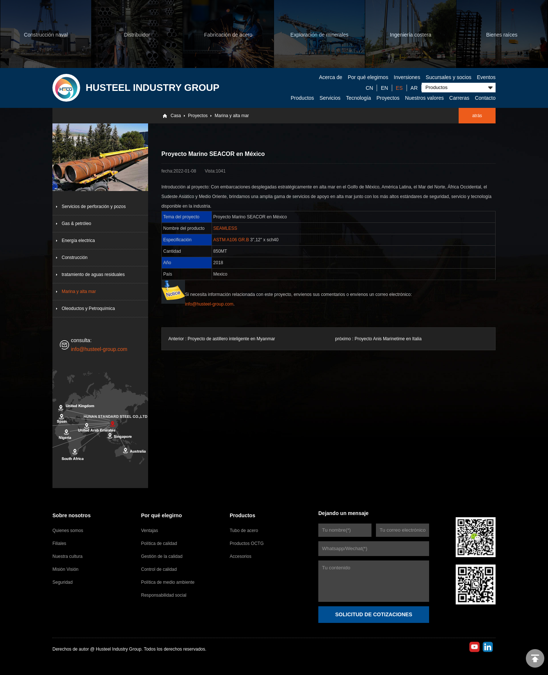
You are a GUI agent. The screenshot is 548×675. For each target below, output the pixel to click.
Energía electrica (78, 240)
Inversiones (407, 77)
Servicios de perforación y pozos (94, 206)
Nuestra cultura (67, 556)
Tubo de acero (244, 530)
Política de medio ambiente (168, 582)
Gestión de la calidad (161, 556)
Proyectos (388, 98)
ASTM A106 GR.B (231, 239)
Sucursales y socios (449, 77)
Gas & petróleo (76, 223)
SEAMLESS (225, 228)
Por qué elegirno (161, 515)
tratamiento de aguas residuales (93, 274)
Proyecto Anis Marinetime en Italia (388, 338)
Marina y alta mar (232, 115)
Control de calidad (159, 569)
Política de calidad (159, 543)
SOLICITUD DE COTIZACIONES (373, 614)
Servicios (329, 98)
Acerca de (330, 77)
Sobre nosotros (71, 515)
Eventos (486, 77)
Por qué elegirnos (368, 77)
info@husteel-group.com (99, 349)
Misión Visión (65, 569)
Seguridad (62, 582)
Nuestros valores (424, 98)
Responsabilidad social (163, 595)
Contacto (485, 98)
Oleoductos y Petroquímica (88, 308)
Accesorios (240, 556)
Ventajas (149, 530)
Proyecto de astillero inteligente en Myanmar (231, 338)
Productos (302, 98)
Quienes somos (67, 530)
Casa (176, 115)
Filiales (59, 543)
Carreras (459, 98)
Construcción (75, 257)
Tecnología (358, 98)
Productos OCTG (247, 543)
